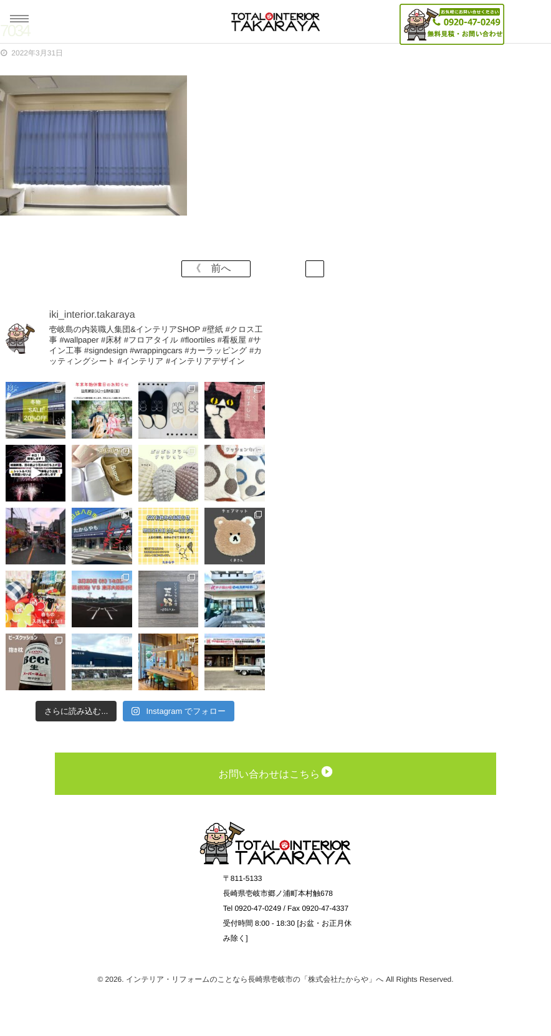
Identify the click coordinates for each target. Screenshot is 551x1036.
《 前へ (216, 269)
